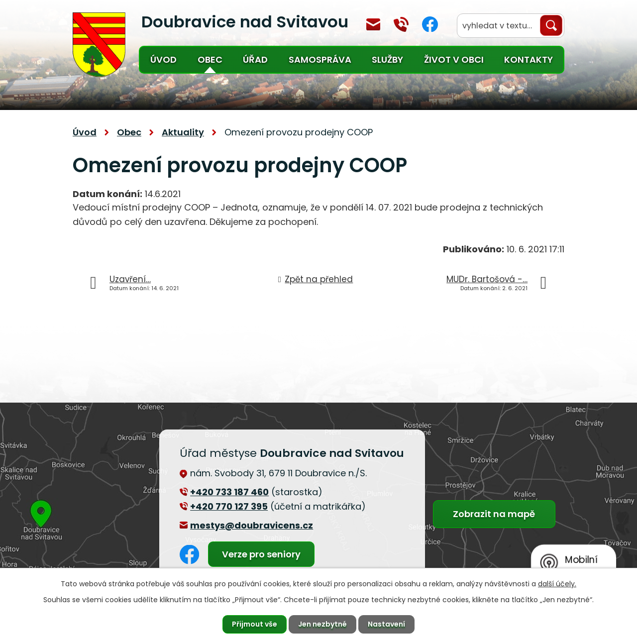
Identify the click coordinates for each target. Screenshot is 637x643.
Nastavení (386, 624)
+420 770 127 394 (401, 24)
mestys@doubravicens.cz (373, 24)
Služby (387, 59)
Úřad (255, 59)
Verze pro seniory (261, 554)
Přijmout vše (254, 624)
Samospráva (320, 59)
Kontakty (528, 59)
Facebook (430, 24)
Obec (210, 59)
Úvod (163, 59)
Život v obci (454, 59)
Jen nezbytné (322, 624)
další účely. (557, 584)
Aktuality (183, 132)
